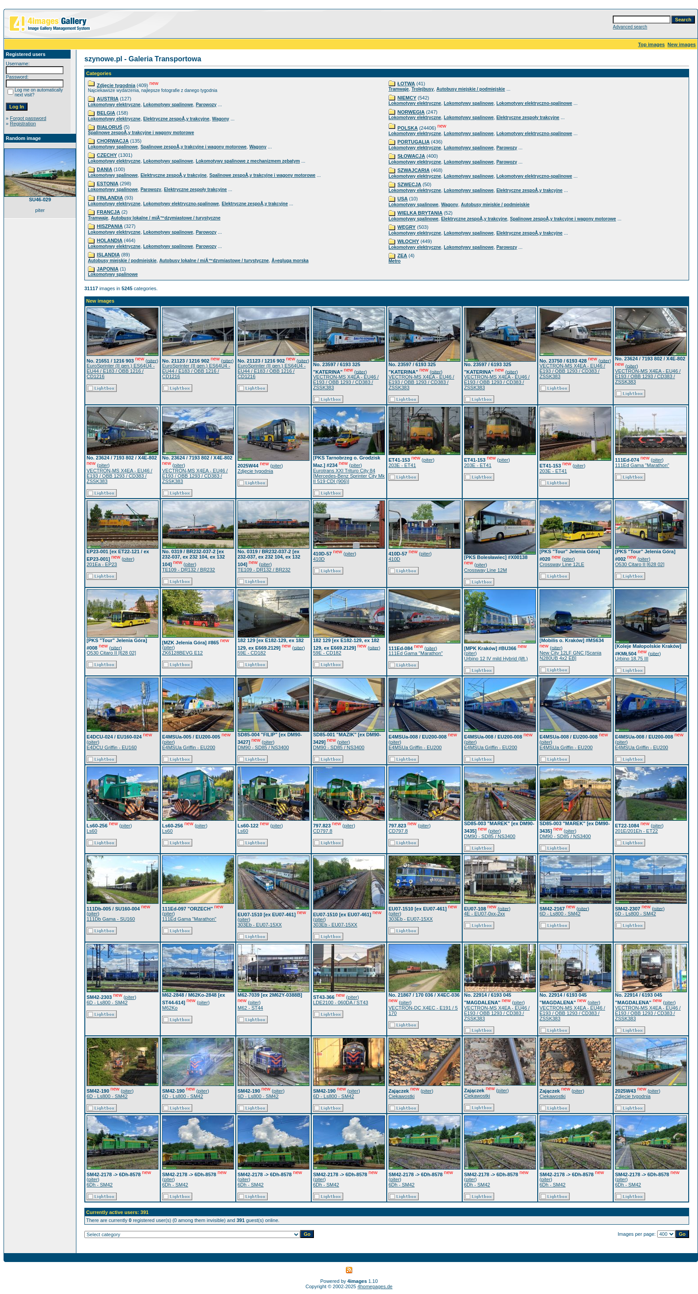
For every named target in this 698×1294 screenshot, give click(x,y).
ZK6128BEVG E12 (182, 652)
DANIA (104, 169)
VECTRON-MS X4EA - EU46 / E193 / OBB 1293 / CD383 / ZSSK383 (346, 382)
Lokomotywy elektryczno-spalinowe (181, 203)
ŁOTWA (406, 83)
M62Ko (170, 1007)
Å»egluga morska (289, 260)
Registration (23, 123)
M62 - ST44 (250, 1007)
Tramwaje (98, 218)
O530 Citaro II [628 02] (639, 564)
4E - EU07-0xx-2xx (484, 913)
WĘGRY (406, 227)
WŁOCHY (408, 241)
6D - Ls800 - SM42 (559, 913)
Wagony (221, 118)
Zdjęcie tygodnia (116, 85)
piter (151, 360)
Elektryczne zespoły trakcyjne (195, 189)
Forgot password (28, 118)
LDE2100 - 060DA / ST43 (340, 1002)
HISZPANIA (110, 226)
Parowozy (206, 104)
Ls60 (92, 831)
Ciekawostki (402, 1096)
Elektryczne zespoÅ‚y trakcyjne (176, 118)
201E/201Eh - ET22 (636, 831)
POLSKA (407, 128)
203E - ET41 (402, 465)
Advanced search (630, 26)
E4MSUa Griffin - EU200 (188, 747)
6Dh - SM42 (100, 1184)
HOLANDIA (110, 240)
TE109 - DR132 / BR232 (188, 569)
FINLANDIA (110, 197)
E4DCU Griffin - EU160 (112, 747)
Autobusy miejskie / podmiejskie (122, 260)
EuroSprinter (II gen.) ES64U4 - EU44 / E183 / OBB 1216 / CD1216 (121, 371)
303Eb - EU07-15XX (260, 924)
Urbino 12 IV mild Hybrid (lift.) (496, 658)
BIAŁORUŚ (109, 127)
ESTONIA (108, 183)
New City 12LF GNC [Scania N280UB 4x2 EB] (570, 655)
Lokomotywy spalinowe (168, 104)
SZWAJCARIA (413, 170)
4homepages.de (375, 1286)
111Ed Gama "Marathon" (642, 465)
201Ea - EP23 (102, 564)
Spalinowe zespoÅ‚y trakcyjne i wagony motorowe (141, 132)
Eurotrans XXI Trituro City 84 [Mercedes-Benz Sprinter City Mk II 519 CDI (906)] (349, 476)
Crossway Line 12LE (561, 564)
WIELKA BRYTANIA (420, 213)
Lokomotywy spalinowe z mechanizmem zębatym (248, 161)
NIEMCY (406, 97)
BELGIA (106, 113)
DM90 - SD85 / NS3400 (263, 747)
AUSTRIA (108, 98)
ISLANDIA (108, 254)
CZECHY (107, 155)
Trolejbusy (423, 89)
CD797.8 (322, 831)
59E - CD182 (252, 652)
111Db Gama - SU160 (111, 919)
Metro (395, 261)
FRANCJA (108, 212)
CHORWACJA (113, 141)
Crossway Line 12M (485, 570)
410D (319, 559)
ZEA (402, 255)
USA (402, 198)
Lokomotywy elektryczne (114, 104)
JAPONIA (108, 269)
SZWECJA (409, 184)
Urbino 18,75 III (631, 658)
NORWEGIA (411, 112)
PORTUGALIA (413, 141)
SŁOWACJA (411, 156)
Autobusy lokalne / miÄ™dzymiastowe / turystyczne (166, 218)
